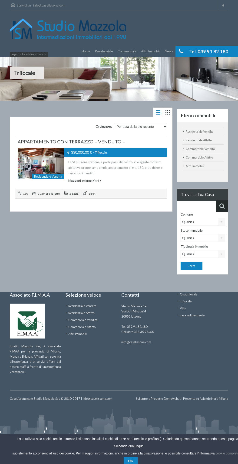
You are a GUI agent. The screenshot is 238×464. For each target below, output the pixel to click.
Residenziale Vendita (200, 131)
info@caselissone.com (49, 5)
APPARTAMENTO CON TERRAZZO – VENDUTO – (71, 141)
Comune (187, 214)
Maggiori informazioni (84, 181)
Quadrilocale (188, 294)
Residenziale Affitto (199, 140)
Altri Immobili (150, 51)
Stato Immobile (192, 230)
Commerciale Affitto (199, 157)
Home (86, 51)
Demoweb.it (172, 398)
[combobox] (203, 222)
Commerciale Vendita (200, 149)
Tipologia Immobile (194, 246)
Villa (183, 308)
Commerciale (127, 51)
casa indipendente (192, 315)
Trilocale (186, 301)
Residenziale (104, 51)
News (169, 51)
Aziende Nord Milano (214, 398)
